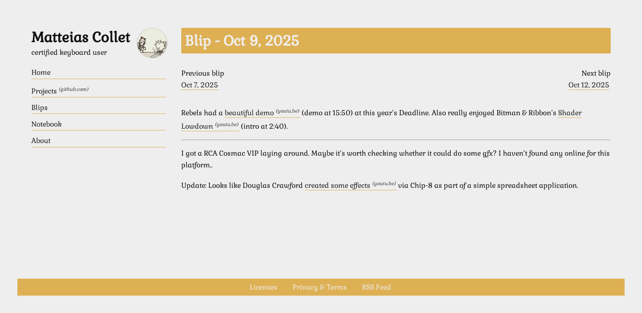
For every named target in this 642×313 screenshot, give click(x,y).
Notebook (46, 124)
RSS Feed (376, 287)
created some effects (351, 185)
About (40, 140)
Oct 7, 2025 (199, 85)
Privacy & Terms (320, 287)
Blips (39, 107)
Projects (59, 91)
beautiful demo (262, 112)
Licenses (263, 287)
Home (40, 72)
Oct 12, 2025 (589, 85)
